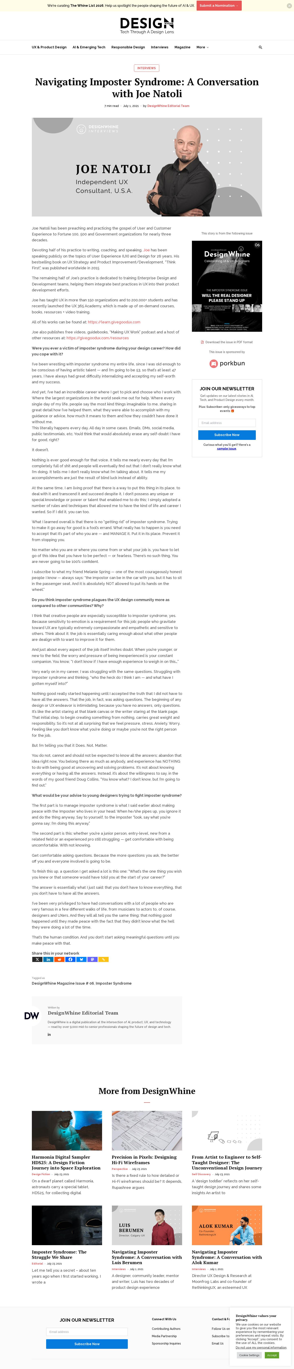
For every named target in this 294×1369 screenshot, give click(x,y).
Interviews (159, 47)
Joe (146, 250)
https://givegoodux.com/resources (98, 338)
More (201, 47)
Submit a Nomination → (219, 6)
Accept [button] (272, 1355)
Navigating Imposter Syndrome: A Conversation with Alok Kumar (227, 1247)
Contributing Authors (166, 1319)
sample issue (226, 448)
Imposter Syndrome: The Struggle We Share (59, 1244)
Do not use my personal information (261, 1347)
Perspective (120, 1159)
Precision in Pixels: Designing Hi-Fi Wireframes (144, 1150)
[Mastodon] (92, 959)
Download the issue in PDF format (229, 342)
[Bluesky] (81, 959)
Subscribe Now (226, 435)
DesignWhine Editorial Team (168, 106)
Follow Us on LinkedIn (227, 1319)
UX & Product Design (49, 47)
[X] (37, 959)
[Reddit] (59, 959)
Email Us (218, 1333)
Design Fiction (41, 1164)
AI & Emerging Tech (89, 47)
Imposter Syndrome (114, 983)
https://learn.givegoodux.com (114, 322)
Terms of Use (171, 1361)
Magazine (182, 47)
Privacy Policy (153, 1361)
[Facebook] (70, 959)
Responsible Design (128, 47)
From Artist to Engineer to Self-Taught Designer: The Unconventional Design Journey (227, 1153)
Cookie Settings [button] (249, 1355)
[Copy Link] (103, 959)
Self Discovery (201, 1164)
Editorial (37, 1254)
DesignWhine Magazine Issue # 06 (63, 983)
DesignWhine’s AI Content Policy (199, 1361)
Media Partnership (164, 1326)
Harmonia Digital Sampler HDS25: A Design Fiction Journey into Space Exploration (66, 1153)
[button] (289, 5)
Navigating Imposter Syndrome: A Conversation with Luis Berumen (147, 1247)
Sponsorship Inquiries (166, 1333)
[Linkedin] (48, 959)
